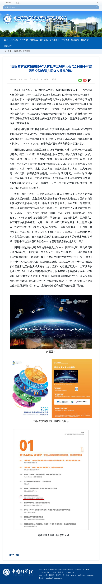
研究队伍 (34, 40)
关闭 (53, 79)
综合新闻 (26, 51)
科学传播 (65, 40)
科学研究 (24, 40)
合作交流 (44, 40)
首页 (9, 51)
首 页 (6, 40)
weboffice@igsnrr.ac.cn (53, 578)
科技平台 (85, 40)
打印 (46, 79)
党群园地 (75, 40)
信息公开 (8, 46)
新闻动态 (17, 51)
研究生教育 (54, 40)
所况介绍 (14, 40)
